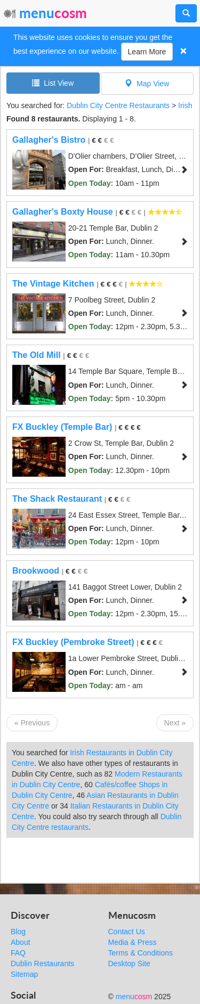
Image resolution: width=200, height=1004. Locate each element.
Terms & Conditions (140, 953)
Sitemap (24, 974)
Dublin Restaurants (42, 963)
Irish (185, 105)
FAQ (18, 953)
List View (53, 82)
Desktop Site (129, 963)
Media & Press (132, 942)
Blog (18, 931)
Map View (147, 83)
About (20, 942)
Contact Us (126, 931)
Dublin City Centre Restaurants (118, 105)
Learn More (147, 51)
